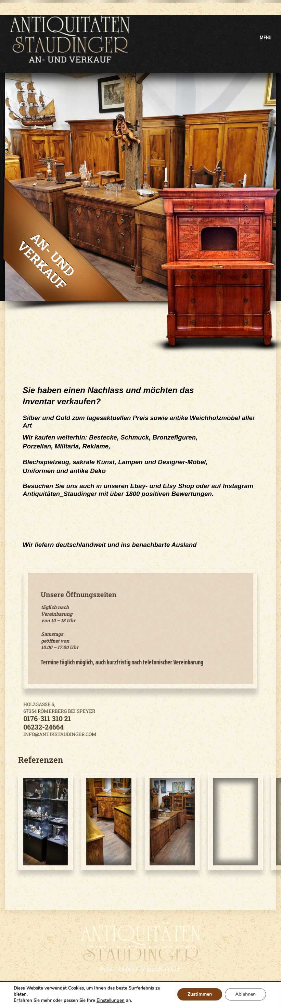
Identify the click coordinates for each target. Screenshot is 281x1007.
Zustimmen (200, 994)
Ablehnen (245, 994)
